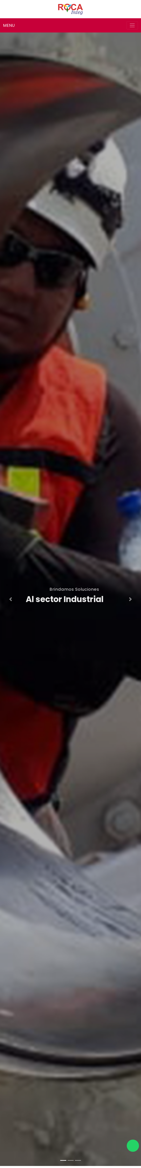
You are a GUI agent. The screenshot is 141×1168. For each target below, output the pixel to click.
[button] (10, 599)
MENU (9, 25)
